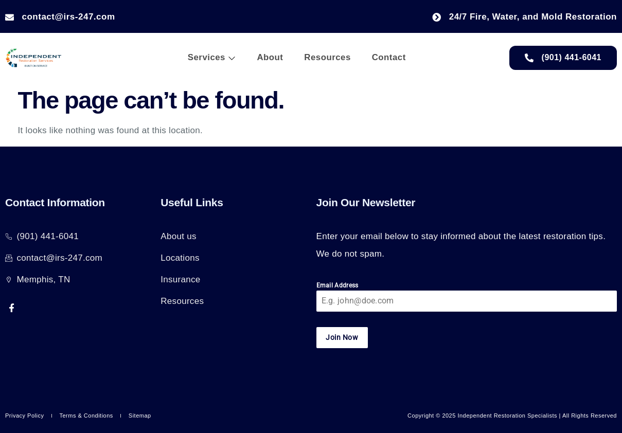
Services (211, 58)
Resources (326, 58)
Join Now (342, 337)
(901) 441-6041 (563, 57)
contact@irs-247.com (60, 17)
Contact (388, 58)
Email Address (337, 285)
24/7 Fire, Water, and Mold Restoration (524, 17)
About (269, 58)
